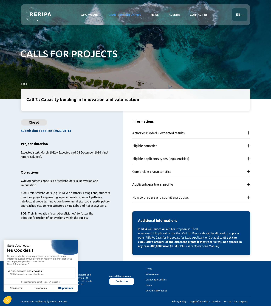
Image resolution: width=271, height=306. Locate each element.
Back (24, 83)
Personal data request (235, 301)
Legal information (199, 301)
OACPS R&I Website (156, 290)
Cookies (216, 301)
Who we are (152, 274)
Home (149, 268)
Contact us (122, 281)
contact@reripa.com (120, 276)
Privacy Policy (179, 301)
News (149, 285)
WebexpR (55, 301)
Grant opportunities (156, 279)
